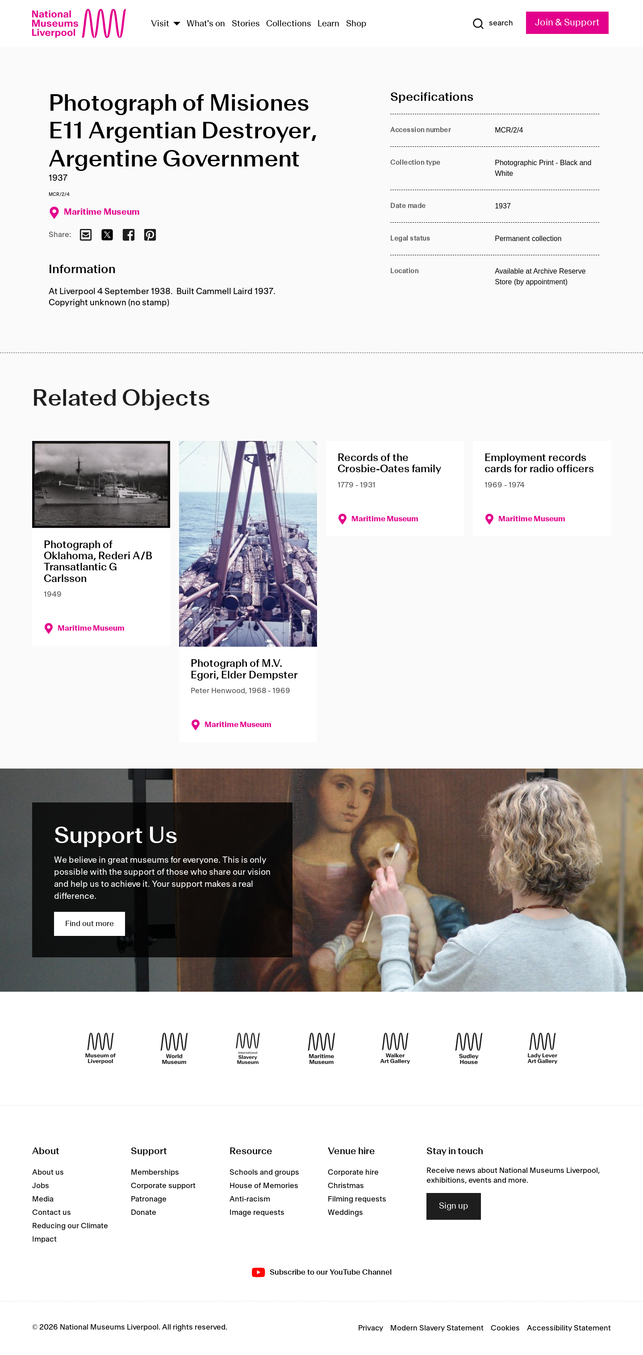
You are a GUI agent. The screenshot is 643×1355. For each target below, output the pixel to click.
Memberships (155, 1172)
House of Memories (264, 1186)
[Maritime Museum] (321, 1048)
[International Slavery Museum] (247, 1048)
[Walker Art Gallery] (395, 1048)
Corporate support (163, 1186)
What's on (206, 24)
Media (43, 1199)
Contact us (51, 1213)
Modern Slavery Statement (437, 1328)
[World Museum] (174, 1048)
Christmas (346, 1186)
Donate (143, 1213)
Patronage (149, 1199)
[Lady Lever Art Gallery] (542, 1048)
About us (48, 1172)
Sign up (453, 1206)
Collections (288, 24)
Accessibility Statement (569, 1328)
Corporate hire (353, 1172)
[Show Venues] (176, 24)
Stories (246, 24)
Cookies (505, 1328)
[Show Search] (492, 23)
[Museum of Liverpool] (100, 1048)
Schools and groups (264, 1172)
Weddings (345, 1213)
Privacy (370, 1328)
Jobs (40, 1186)
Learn (328, 24)
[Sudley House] (468, 1048)
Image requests (257, 1213)
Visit (160, 24)
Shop (356, 24)
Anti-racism (250, 1199)
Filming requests (357, 1199)
